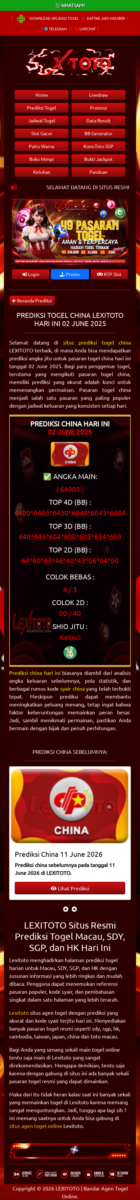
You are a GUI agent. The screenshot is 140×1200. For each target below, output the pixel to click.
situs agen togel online (35, 1125)
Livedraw (98, 95)
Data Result (98, 120)
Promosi (98, 108)
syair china (72, 688)
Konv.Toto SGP (98, 146)
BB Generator (98, 133)
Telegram (55, 28)
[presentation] (65, 909)
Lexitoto (19, 1012)
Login (30, 274)
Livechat (85, 28)
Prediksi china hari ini (34, 672)
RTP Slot (109, 274)
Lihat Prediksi (70, 888)
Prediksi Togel (41, 108)
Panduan (98, 172)
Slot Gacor (41, 133)
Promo (70, 274)
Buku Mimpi (41, 159)
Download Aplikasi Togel (48, 18)
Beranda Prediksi (32, 300)
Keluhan (41, 172)
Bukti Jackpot (98, 159)
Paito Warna (41, 146)
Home (41, 95)
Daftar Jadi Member (106, 18)
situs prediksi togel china (97, 342)
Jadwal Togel (41, 120)
